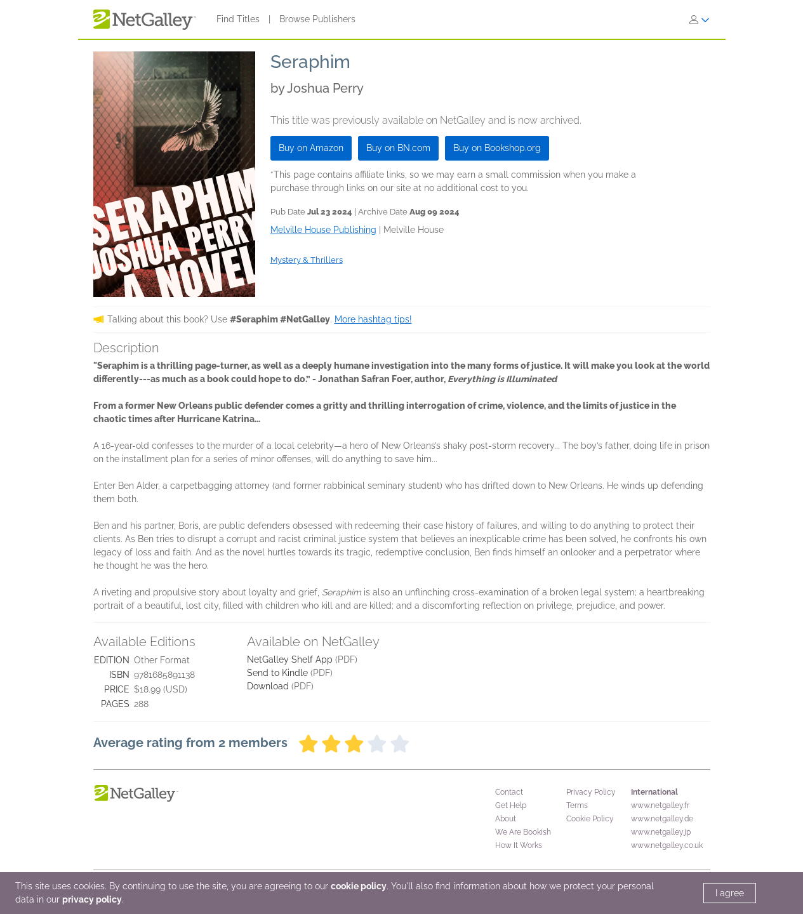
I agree (729, 893)
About (505, 818)
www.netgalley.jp (661, 832)
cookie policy (359, 886)
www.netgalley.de (662, 818)
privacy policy (92, 899)
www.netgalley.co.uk (667, 845)
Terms (577, 805)
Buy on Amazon (311, 148)
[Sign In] (699, 20)
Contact (509, 792)
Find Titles (238, 19)
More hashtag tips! (373, 319)
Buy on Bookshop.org (497, 148)
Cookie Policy (590, 818)
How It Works (518, 845)
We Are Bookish (523, 832)
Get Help (510, 805)
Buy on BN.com (398, 148)
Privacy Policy (591, 792)
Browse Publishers (317, 19)
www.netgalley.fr (660, 805)
